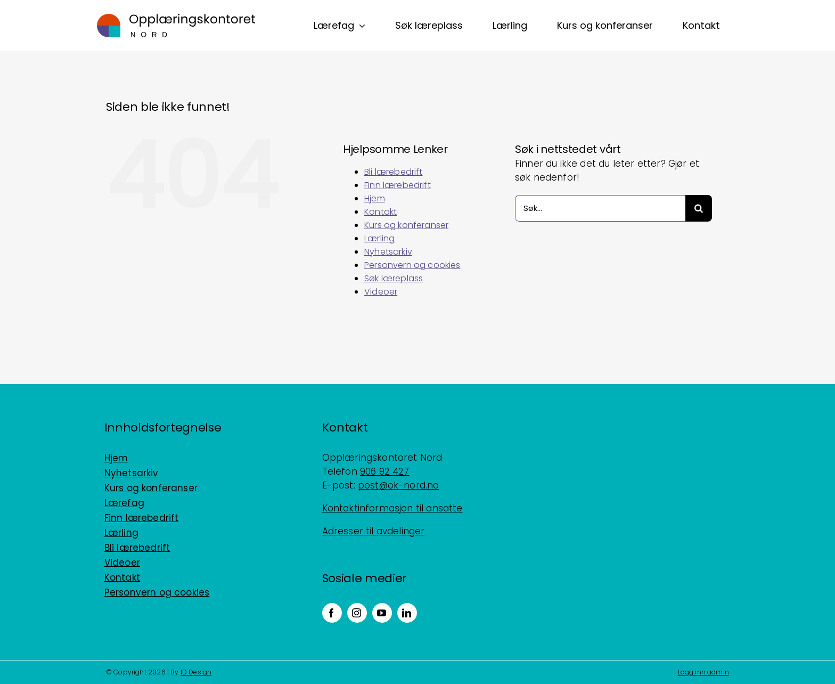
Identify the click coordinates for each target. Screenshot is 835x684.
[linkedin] (407, 613)
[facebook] (332, 613)
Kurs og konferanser (406, 225)
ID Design (196, 672)
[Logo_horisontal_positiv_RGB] (176, 18)
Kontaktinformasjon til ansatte (392, 508)
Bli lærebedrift (393, 172)
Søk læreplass (393, 278)
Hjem (374, 198)
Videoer (380, 292)
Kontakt (380, 212)
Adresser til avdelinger (373, 531)
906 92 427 (385, 471)
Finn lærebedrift (397, 185)
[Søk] (698, 208)
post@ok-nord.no (398, 485)
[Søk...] (600, 208)
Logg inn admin (703, 672)
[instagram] (357, 613)
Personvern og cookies (412, 265)
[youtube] (382, 613)
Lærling (379, 238)
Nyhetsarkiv (388, 252)
